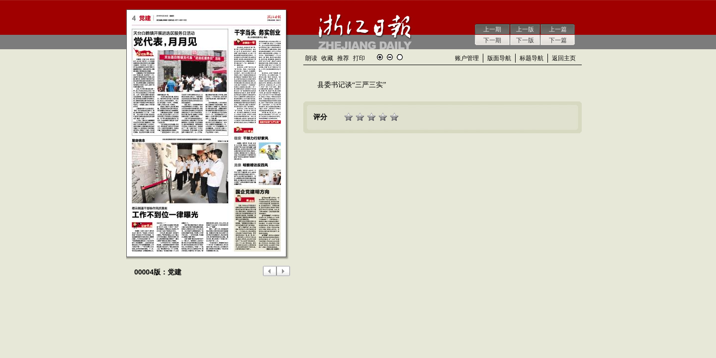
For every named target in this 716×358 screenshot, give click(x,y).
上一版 (525, 29)
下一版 (525, 40)
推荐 (343, 58)
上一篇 (558, 29)
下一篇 (558, 40)
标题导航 (531, 58)
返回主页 (564, 58)
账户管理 (467, 58)
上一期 (492, 29)
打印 (359, 58)
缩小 (390, 57)
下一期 (492, 40)
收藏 (327, 58)
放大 (380, 57)
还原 (400, 57)
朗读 (311, 58)
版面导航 (499, 58)
